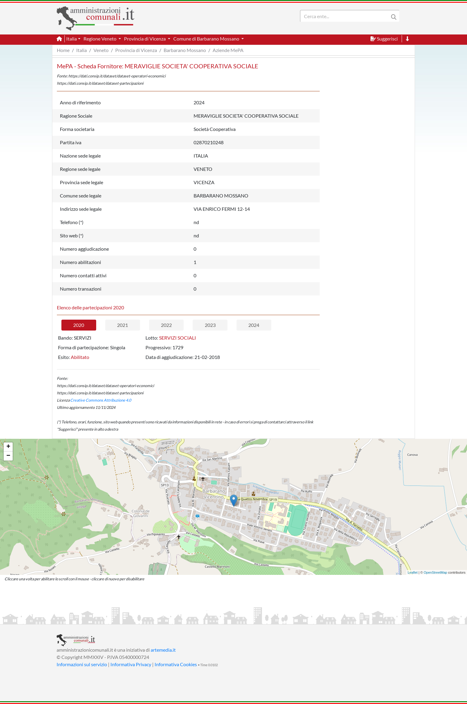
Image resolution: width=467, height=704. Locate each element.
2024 (253, 325)
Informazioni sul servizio (82, 664)
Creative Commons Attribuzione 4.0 (100, 400)
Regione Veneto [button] (100, 38)
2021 (122, 325)
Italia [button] (71, 38)
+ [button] (8, 446)
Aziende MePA (228, 50)
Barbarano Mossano (185, 50)
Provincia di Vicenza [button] (145, 38)
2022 (166, 325)
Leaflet (413, 572)
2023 (210, 325)
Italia (81, 50)
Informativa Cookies (176, 664)
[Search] (345, 16)
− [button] (8, 456)
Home (63, 50)
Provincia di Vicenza (136, 50)
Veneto (101, 50)
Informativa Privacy (130, 664)
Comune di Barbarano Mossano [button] (206, 38)
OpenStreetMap (435, 572)
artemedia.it (163, 650)
